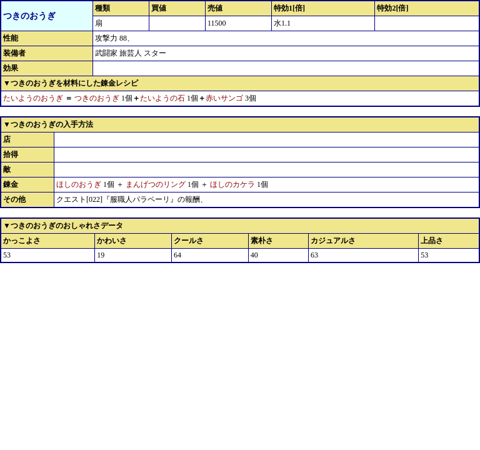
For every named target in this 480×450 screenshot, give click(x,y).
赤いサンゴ (224, 98)
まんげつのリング (156, 184)
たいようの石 (162, 98)
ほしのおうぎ (78, 184)
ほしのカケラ (232, 184)
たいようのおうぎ (33, 98)
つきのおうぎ (96, 98)
